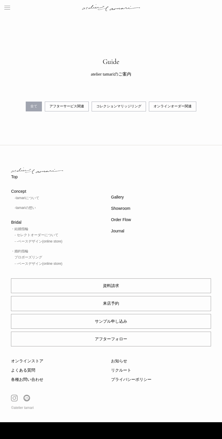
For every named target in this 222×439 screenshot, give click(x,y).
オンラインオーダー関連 (172, 106)
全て (33, 106)
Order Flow (121, 219)
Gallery (117, 197)
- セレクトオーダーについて (36, 235)
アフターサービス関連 (66, 106)
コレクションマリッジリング (118, 106)
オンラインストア (27, 361)
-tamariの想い (25, 208)
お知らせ (119, 361)
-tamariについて (26, 198)
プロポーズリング (28, 257)
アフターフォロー (111, 339)
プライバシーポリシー (131, 379)
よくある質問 (23, 370)
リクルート (121, 370)
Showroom (120, 208)
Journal (117, 231)
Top (14, 177)
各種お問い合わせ (27, 379)
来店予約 (111, 303)
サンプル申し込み (111, 321)
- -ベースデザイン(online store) (38, 241)
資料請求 (111, 285)
